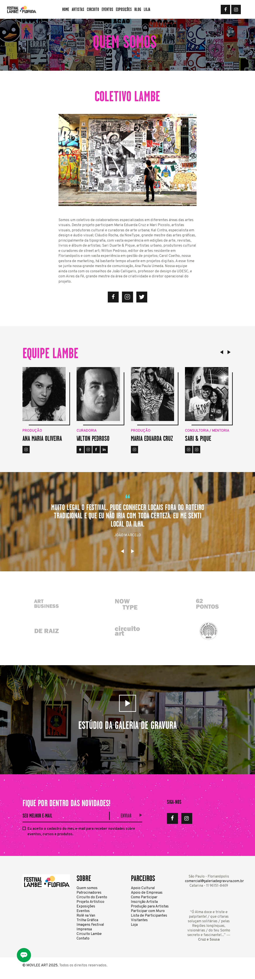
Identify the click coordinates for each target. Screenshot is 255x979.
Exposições (86, 906)
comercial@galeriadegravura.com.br (214, 881)
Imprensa (84, 929)
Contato (83, 938)
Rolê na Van (86, 915)
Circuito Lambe (89, 934)
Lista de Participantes (149, 915)
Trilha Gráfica (87, 920)
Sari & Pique (198, 438)
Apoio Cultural (143, 888)
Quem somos (87, 888)
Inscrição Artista (144, 902)
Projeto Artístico (90, 902)
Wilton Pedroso (93, 438)
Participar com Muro (148, 911)
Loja (134, 924)
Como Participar (144, 897)
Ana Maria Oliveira (42, 438)
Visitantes (139, 920)
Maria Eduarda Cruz (152, 438)
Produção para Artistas (150, 906)
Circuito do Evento (92, 897)
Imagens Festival (90, 924)
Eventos (83, 911)
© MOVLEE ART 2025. (40, 965)
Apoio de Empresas (147, 892)
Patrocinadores (89, 892)
